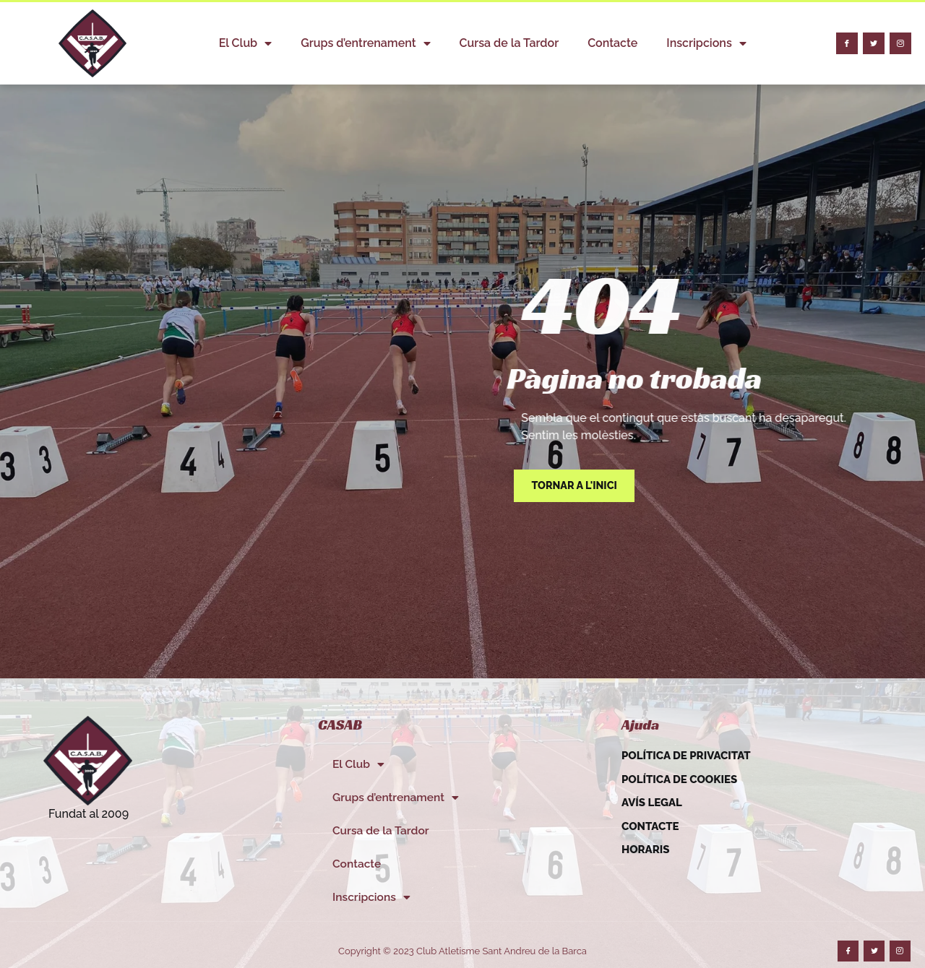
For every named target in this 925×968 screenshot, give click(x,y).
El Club (245, 43)
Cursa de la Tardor (509, 43)
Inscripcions (706, 43)
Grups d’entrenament (365, 43)
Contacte (612, 43)
